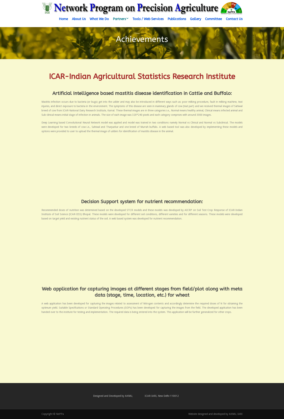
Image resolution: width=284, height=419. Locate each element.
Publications (177, 19)
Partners (119, 19)
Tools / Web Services (148, 19)
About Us (79, 19)
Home (63, 19)
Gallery (195, 19)
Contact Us (234, 19)
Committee (213, 19)
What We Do (99, 19)
